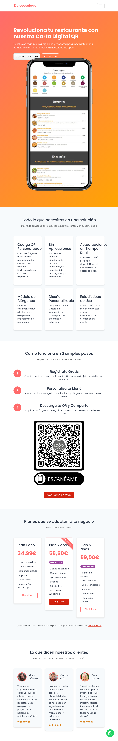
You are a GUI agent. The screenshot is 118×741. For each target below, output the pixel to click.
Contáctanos (95, 625)
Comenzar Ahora (27, 56)
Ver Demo (50, 56)
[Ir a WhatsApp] (110, 733)
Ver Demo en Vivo (59, 495)
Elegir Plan (27, 595)
